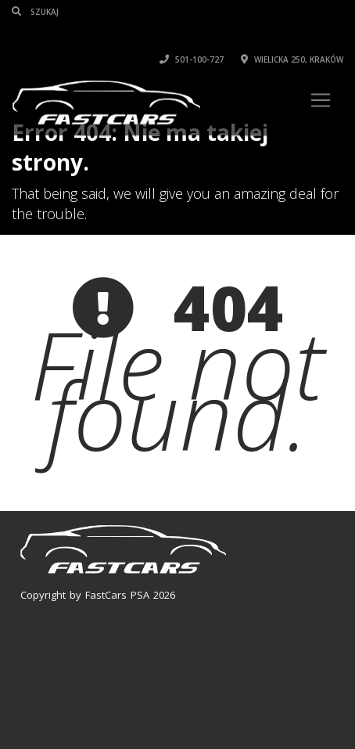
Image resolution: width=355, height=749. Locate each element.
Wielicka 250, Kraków (292, 59)
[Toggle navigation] (320, 100)
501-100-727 (192, 59)
